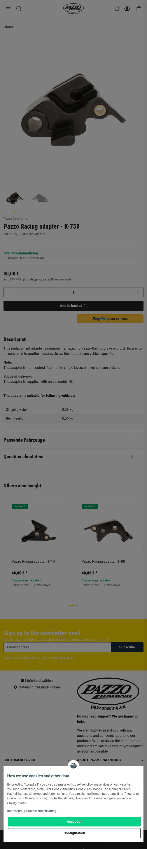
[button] (141, 390)
